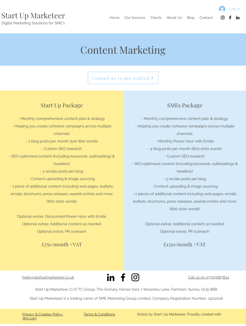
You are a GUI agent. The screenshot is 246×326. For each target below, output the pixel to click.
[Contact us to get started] (123, 78)
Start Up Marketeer (33, 15)
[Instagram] (135, 277)
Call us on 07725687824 (208, 277)
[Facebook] (123, 277)
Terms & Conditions (99, 314)
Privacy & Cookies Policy (43, 314)
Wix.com (29, 318)
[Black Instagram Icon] (222, 17)
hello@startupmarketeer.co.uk (48, 277)
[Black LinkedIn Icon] (110, 277)
